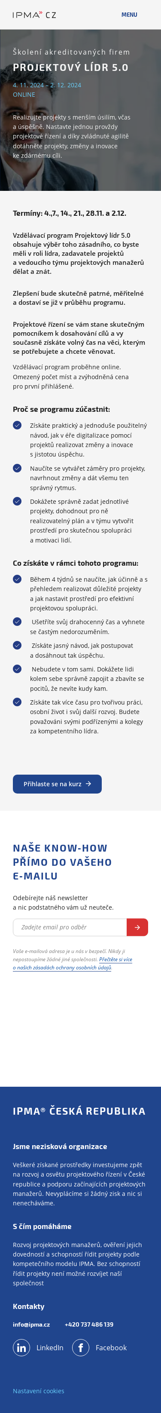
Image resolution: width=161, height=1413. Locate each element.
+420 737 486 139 (89, 1324)
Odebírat (137, 927)
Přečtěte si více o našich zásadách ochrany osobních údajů (72, 963)
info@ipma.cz (31, 1324)
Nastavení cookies (38, 1391)
